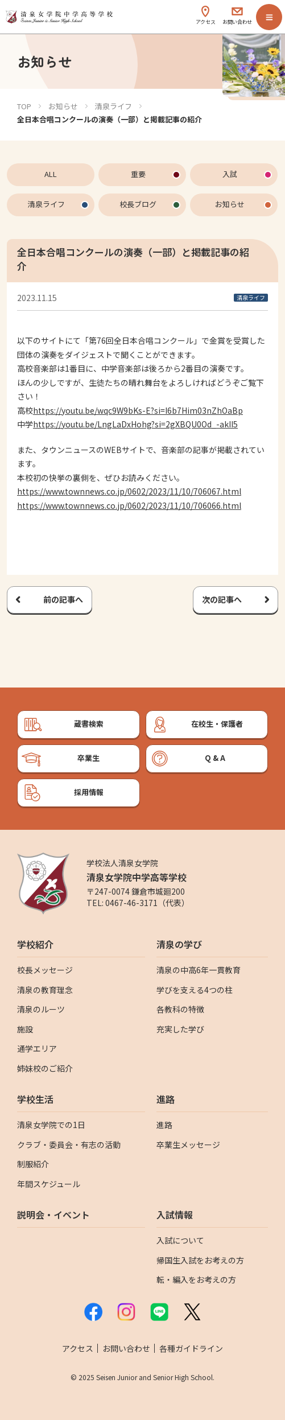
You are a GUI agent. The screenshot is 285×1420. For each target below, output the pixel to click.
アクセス (77, 1348)
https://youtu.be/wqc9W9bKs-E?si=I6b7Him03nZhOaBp (138, 410)
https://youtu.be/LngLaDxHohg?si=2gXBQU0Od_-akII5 (135, 424)
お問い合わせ (126, 1348)
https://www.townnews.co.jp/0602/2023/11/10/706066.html (129, 505)
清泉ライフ (113, 106)
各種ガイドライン (191, 1348)
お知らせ (63, 106)
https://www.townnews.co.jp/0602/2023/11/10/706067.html (129, 491)
